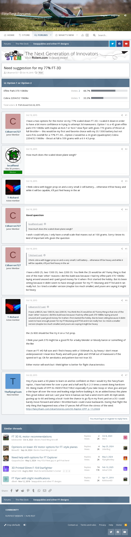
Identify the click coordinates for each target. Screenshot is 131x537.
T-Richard (13, 197)
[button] (50, 35)
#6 (126, 300)
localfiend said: (35, 224)
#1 (126, 115)
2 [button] (75, 90)
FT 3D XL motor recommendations (32, 436)
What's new (66, 35)
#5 (126, 248)
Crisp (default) (12, 524)
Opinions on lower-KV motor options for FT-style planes (45, 447)
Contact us (73, 524)
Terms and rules (88, 524)
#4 (126, 209)
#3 (126, 181)
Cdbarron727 (12, 72)
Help (111, 524)
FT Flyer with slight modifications (31, 478)
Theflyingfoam (13, 391)
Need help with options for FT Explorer (34, 457)
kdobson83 (17, 439)
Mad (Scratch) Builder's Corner (47, 471)
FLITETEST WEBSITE (14, 515)
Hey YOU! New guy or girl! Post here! (53, 460)
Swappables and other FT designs (46, 481)
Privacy (102, 524)
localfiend (13, 165)
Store (26, 35)
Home (10, 35)
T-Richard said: (35, 255)
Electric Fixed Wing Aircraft (46, 439)
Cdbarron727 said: (37, 306)
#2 (126, 149)
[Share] (122, 115)
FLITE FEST (30, 515)
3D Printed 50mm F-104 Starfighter (32, 468)
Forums (43, 35)
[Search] (113, 35)
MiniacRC (16, 450)
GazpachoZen (18, 460)
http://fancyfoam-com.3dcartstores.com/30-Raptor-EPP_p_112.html (63, 408)
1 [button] (75, 98)
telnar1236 (16, 471)
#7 (126, 375)
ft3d (41, 72)
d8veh (14, 481)
